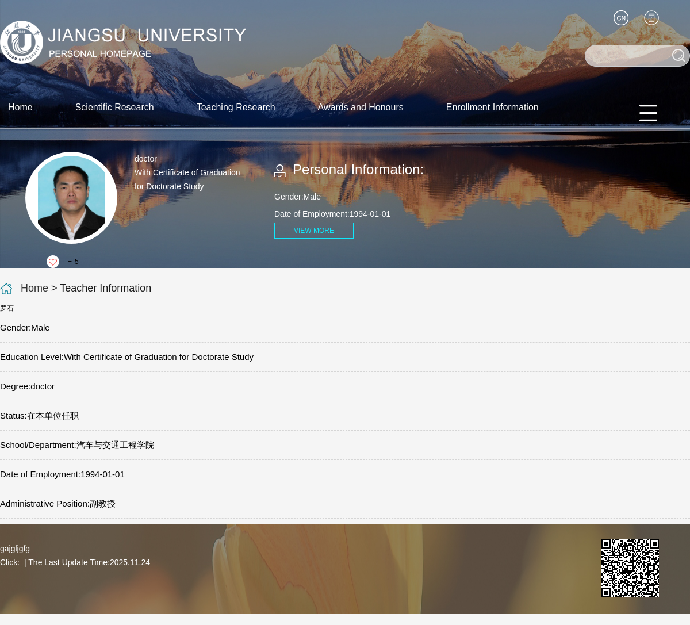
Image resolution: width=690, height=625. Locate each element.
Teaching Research (236, 107)
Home (20, 107)
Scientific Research (114, 107)
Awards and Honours (361, 107)
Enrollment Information (492, 107)
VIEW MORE (314, 231)
